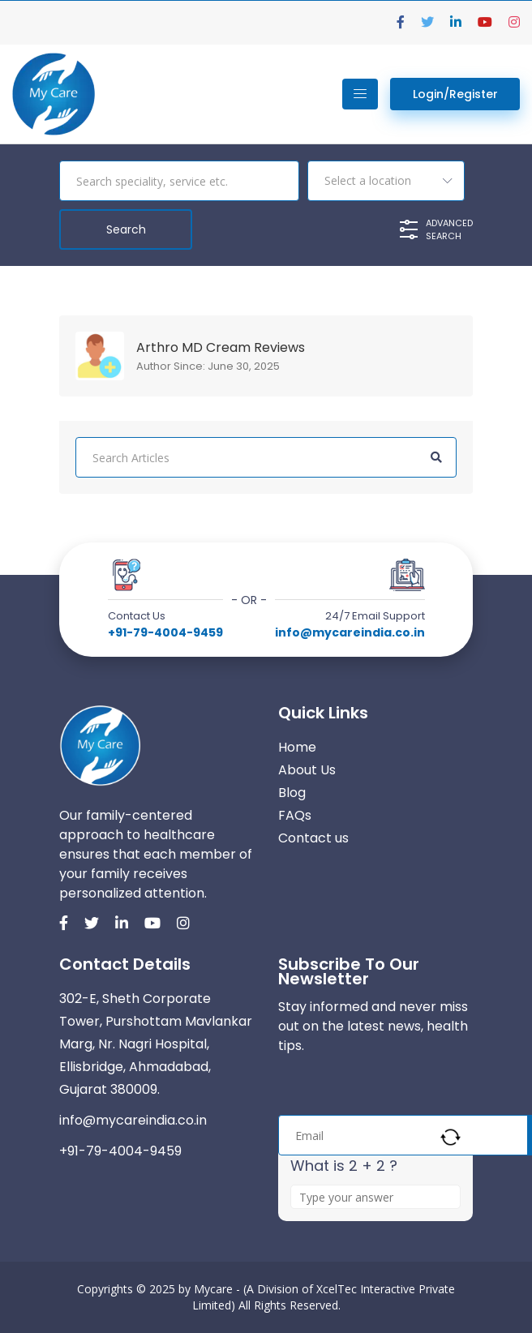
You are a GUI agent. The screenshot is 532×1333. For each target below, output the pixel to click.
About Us (307, 770)
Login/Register (455, 94)
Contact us (313, 838)
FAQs (294, 815)
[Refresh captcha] (450, 1137)
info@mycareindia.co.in (350, 632)
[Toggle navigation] (360, 94)
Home (297, 747)
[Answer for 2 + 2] (375, 1197)
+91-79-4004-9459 (165, 632)
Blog (292, 792)
